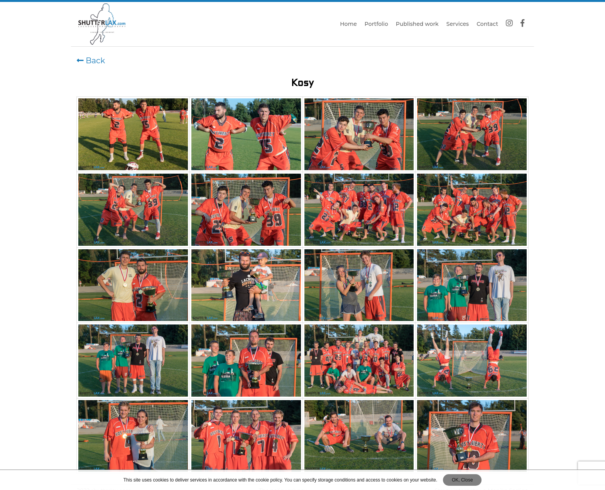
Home (348, 23)
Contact (487, 23)
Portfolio (376, 23)
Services (457, 23)
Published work (417, 23)
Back (91, 60)
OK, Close (462, 480)
